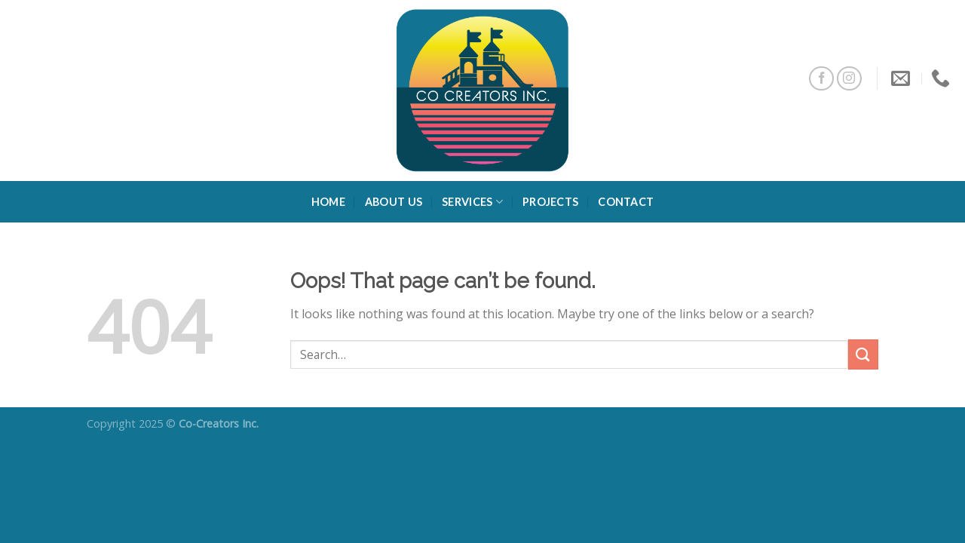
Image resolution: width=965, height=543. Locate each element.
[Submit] (863, 354)
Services (472, 202)
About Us (393, 201)
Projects (550, 201)
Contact (626, 201)
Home (328, 201)
